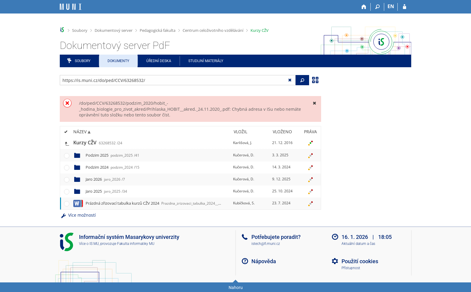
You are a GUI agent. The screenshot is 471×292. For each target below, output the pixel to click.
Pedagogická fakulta (157, 30)
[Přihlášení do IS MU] (404, 7)
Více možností (78, 215)
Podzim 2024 (112, 167)
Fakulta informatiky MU (135, 244)
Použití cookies (360, 261)
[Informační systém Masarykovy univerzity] (70, 7)
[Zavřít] (314, 103)
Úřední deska (158, 61)
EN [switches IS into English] (390, 6)
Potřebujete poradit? (276, 237)
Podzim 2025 (112, 155)
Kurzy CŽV (260, 30)
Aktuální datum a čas (358, 244)
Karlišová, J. (242, 142)
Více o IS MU (89, 244)
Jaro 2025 (106, 191)
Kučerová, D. (243, 155)
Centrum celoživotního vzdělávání (213, 30)
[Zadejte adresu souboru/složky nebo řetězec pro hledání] (178, 80)
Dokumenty (118, 61)
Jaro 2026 (105, 179)
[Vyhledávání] (377, 7)
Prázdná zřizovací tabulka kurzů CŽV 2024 (160, 203)
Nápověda (263, 261)
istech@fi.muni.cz (265, 244)
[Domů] (364, 7)
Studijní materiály (205, 61)
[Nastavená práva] (310, 143)
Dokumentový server (113, 30)
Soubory (79, 30)
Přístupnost (351, 268)
